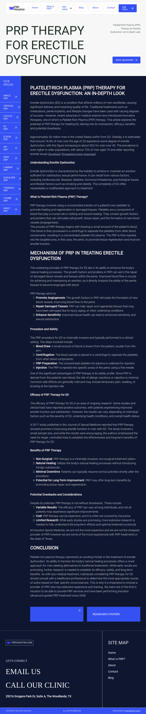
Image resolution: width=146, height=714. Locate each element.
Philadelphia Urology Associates (78, 154)
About (95, 7)
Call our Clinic (37, 685)
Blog (81, 7)
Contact (111, 7)
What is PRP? (50, 7)
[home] (18, 8)
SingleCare (54, 154)
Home (35, 7)
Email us (23, 671)
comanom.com (132, 710)
